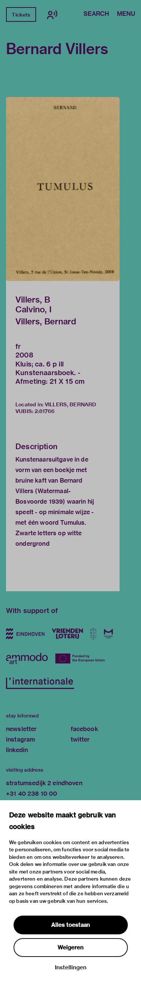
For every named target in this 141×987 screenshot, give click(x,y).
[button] (63, 189)
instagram (20, 739)
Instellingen (70, 967)
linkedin (17, 750)
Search (96, 14)
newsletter (21, 729)
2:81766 (45, 411)
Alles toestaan (70, 925)
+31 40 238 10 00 (31, 794)
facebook (84, 729)
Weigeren (70, 947)
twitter (80, 739)
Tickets (21, 14)
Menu (126, 14)
